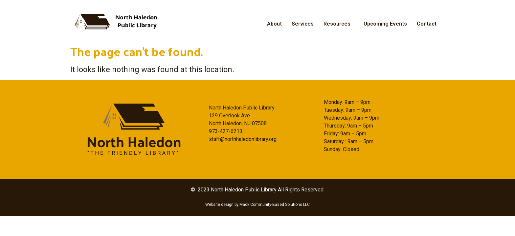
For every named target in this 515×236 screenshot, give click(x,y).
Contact (427, 24)
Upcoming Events (385, 24)
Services (303, 24)
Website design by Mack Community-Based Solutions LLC (257, 204)
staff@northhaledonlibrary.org (243, 139)
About (274, 24)
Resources (337, 24)
